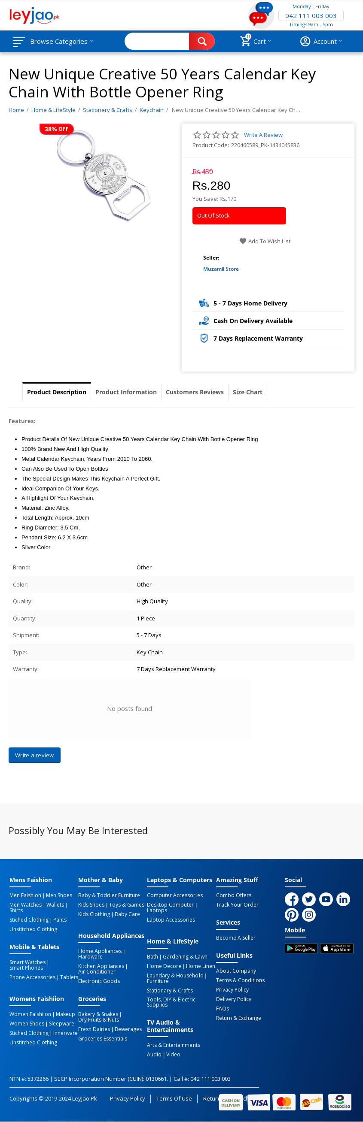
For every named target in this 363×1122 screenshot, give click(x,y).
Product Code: (210, 145)
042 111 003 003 (311, 15)
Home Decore (164, 966)
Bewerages (128, 1029)
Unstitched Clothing (33, 929)
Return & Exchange (238, 1018)
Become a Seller (236, 938)
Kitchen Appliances (101, 966)
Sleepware (61, 1023)
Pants (60, 919)
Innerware (65, 1033)
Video (173, 1054)
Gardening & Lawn (185, 956)
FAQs (222, 1008)
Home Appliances (100, 951)
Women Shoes (26, 1023)
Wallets (55, 904)
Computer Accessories (174, 895)
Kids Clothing (94, 914)
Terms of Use (174, 1098)
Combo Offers (233, 895)
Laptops (157, 910)
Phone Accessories (32, 977)
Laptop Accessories (171, 919)
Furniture (158, 981)
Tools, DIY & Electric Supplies (171, 1002)
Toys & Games (126, 904)
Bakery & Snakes (98, 1014)
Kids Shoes (91, 904)
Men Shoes (59, 895)
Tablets (69, 977)
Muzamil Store (221, 268)
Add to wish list (264, 241)
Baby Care (127, 914)
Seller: (211, 257)
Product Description (56, 392)
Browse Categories (59, 41)
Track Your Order (237, 904)
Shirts (16, 910)
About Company (236, 971)
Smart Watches (27, 962)
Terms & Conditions (240, 980)
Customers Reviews (195, 392)
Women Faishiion (30, 1014)
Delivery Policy (233, 999)
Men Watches (25, 904)
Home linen (200, 966)
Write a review (263, 135)
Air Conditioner (97, 971)
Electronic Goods (99, 981)
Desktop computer (170, 904)
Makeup (65, 1014)
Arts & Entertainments (173, 1045)
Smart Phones (26, 968)
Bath (152, 956)
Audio (154, 1054)
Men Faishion (25, 895)
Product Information (126, 392)
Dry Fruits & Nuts (98, 1019)
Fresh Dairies (94, 1029)
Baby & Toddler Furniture (109, 895)
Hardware (90, 956)
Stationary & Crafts (169, 990)
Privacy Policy (232, 989)
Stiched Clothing (29, 919)
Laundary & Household (175, 975)
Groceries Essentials (102, 1038)
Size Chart (247, 392)
